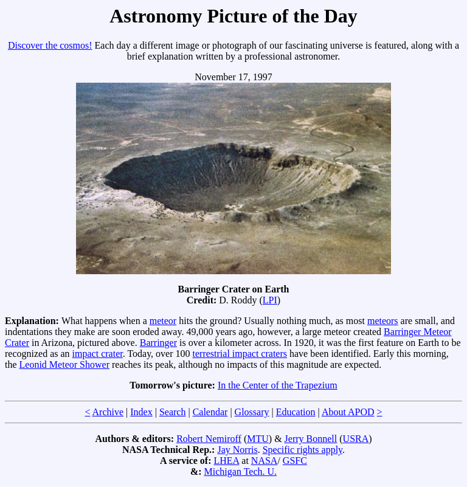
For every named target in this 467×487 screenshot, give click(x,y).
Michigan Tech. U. (240, 471)
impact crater (97, 353)
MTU (258, 438)
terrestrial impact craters (240, 353)
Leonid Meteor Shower (64, 364)
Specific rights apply (302, 449)
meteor (163, 321)
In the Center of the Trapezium (277, 385)
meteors (382, 321)
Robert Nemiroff (208, 438)
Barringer (158, 342)
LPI (270, 300)
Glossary (252, 412)
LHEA (227, 460)
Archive (108, 412)
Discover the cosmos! (50, 45)
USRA (356, 438)
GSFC (295, 460)
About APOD (348, 412)
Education (296, 412)
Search (172, 412)
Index (141, 412)
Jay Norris (237, 449)
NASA (264, 460)
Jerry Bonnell (311, 438)
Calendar (210, 412)
